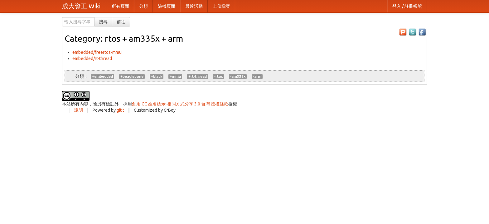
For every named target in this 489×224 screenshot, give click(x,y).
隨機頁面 (166, 6)
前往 (121, 21)
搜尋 (103, 21)
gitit (120, 110)
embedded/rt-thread (92, 58)
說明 (78, 110)
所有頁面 (120, 6)
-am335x (237, 76)
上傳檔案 (221, 6)
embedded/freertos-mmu (97, 52)
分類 (143, 6)
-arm (257, 76)
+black (156, 76)
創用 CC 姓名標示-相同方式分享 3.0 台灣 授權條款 (180, 103)
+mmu (175, 76)
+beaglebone (131, 76)
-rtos (218, 76)
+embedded (102, 76)
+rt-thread (197, 76)
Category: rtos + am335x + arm (124, 38)
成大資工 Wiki (81, 6)
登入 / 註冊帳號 (407, 6)
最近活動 (194, 6)
